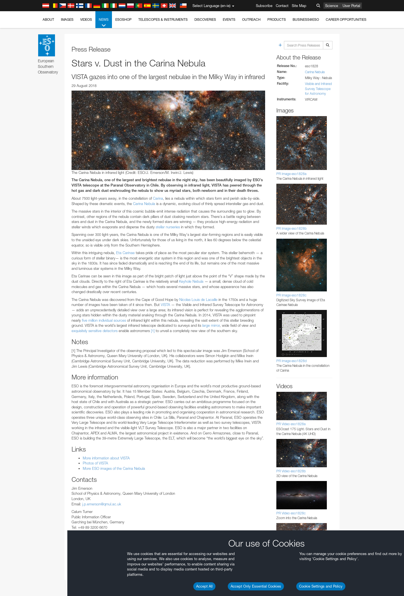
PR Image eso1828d (291, 361)
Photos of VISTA (95, 463)
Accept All (204, 586)
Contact (282, 5)
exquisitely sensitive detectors (95, 330)
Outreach (251, 19)
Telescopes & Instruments (163, 19)
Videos (86, 19)
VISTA (165, 304)
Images (67, 19)
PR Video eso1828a (291, 424)
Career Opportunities (346, 19)
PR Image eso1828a (291, 174)
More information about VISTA (106, 458)
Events (229, 19)
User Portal (351, 5)
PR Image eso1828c (291, 295)
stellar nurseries (168, 227)
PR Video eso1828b (291, 471)
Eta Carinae (125, 252)
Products (276, 19)
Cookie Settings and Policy (321, 586)
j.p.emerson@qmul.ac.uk (101, 504)
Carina (158, 198)
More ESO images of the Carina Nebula (114, 468)
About (48, 19)
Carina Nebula (144, 203)
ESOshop (123, 19)
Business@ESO (306, 19)
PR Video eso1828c (291, 513)
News (103, 22)
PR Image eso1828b (291, 228)
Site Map (299, 5)
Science (331, 5)
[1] (153, 330)
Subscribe (264, 5)
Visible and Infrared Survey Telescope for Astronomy (318, 88)
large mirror (210, 325)
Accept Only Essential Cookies (256, 586)
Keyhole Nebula (191, 281)
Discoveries (205, 19)
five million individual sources (104, 320)
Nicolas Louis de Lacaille (198, 299)
